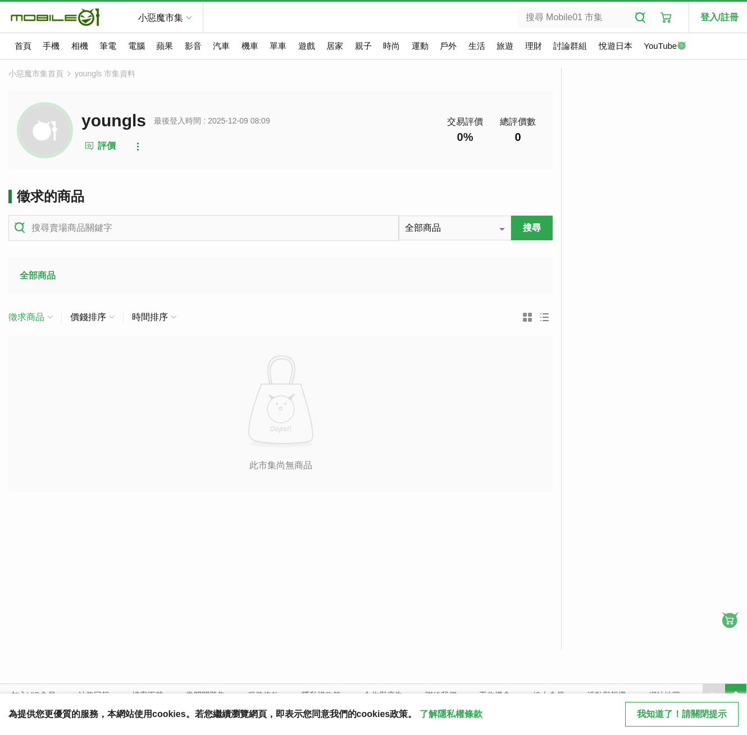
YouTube (665, 46)
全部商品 (38, 275)
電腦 (136, 46)
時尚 (391, 46)
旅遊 (505, 46)
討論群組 (570, 46)
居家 (334, 46)
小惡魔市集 (160, 17)
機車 (250, 46)
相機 (79, 46)
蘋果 (164, 46)
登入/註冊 (719, 17)
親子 (363, 46)
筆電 (107, 46)
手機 (51, 46)
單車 (278, 46)
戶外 (448, 46)
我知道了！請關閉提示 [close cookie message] (682, 714)
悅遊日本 (615, 46)
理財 (533, 46)
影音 (193, 46)
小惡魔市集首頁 (35, 73)
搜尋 (532, 227)
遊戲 (306, 46)
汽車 (221, 46)
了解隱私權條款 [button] (451, 714)
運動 (420, 46)
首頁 (23, 46)
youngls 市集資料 (105, 73)
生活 (476, 46)
